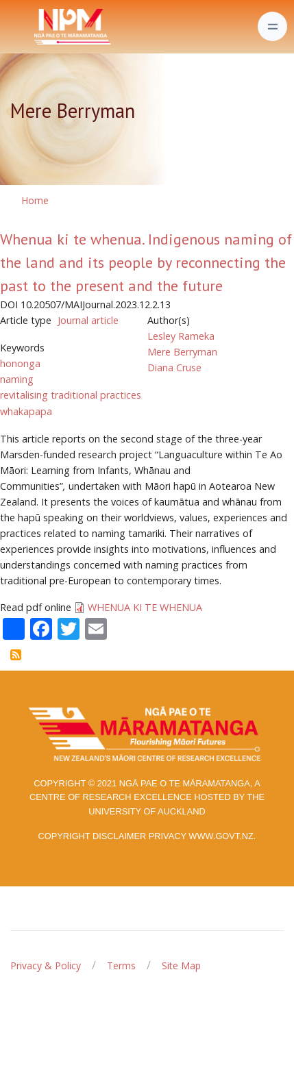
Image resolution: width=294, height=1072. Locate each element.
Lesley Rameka (181, 335)
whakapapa (26, 411)
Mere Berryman (182, 351)
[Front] (38, 26)
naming (17, 379)
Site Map (181, 965)
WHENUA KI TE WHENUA (145, 607)
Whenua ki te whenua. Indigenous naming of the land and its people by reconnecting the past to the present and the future (146, 262)
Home (35, 200)
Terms (121, 965)
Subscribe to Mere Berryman (15, 654)
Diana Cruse (174, 367)
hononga (20, 363)
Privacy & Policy (45, 965)
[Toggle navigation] (272, 26)
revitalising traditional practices (70, 394)
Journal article (88, 320)
